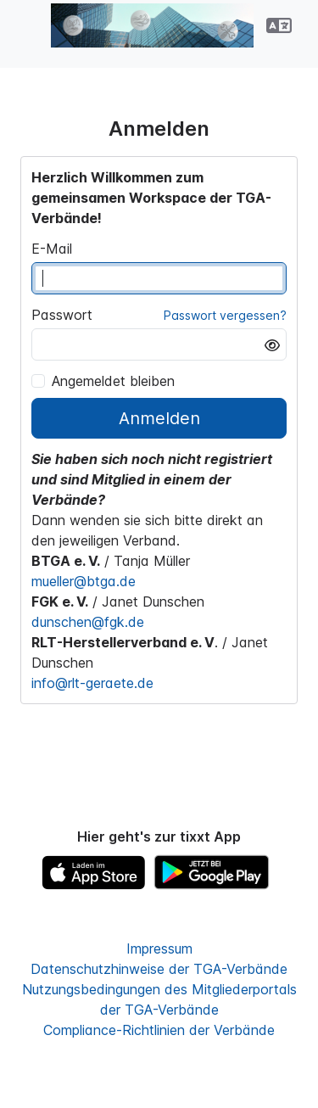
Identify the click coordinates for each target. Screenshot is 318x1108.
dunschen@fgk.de (87, 621)
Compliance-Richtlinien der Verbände (159, 1029)
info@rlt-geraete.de (92, 682)
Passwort (61, 314)
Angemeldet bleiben (103, 380)
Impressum (159, 948)
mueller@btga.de (83, 581)
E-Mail (51, 248)
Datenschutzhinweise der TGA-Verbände (159, 968)
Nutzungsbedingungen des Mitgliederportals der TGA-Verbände (159, 999)
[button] (279, 25)
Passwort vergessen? (225, 315)
